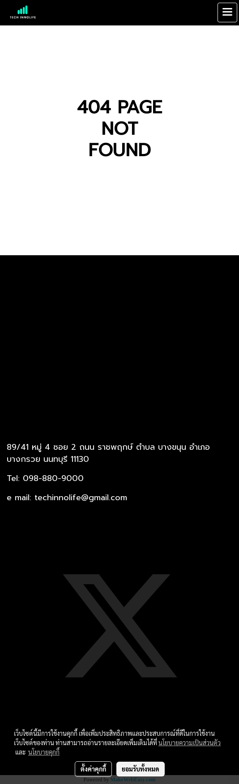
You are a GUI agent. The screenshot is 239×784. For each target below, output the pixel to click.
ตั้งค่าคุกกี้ (93, 769)
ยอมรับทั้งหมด (140, 769)
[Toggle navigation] (227, 12)
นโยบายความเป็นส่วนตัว (189, 742)
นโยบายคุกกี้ (44, 752)
